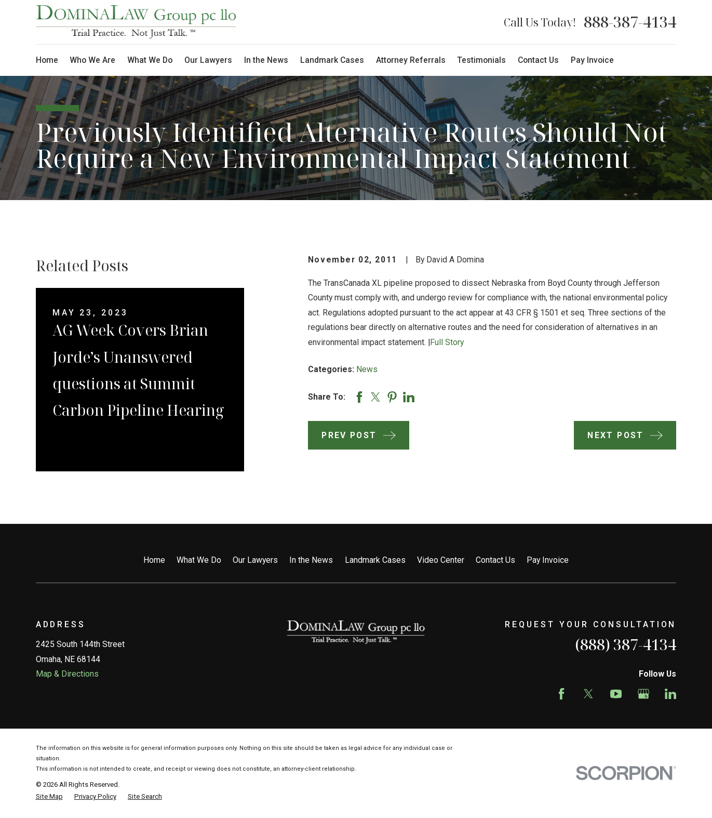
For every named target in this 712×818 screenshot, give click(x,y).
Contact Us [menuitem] (538, 60)
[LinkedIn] (670, 694)
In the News (311, 560)
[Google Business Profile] (643, 694)
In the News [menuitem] (266, 60)
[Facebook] (561, 694)
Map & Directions (67, 674)
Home (154, 560)
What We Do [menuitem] (149, 60)
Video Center (440, 560)
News (367, 369)
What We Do (199, 560)
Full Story (447, 342)
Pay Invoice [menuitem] (592, 60)
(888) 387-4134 (625, 644)
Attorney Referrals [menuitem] (411, 60)
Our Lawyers (255, 560)
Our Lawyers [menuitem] (208, 60)
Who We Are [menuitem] (92, 60)
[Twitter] (588, 694)
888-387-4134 (630, 22)
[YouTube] (616, 694)
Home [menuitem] (47, 60)
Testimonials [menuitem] (481, 60)
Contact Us (495, 560)
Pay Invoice (548, 560)
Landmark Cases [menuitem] (332, 60)
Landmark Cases (375, 560)
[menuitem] (49, 796)
